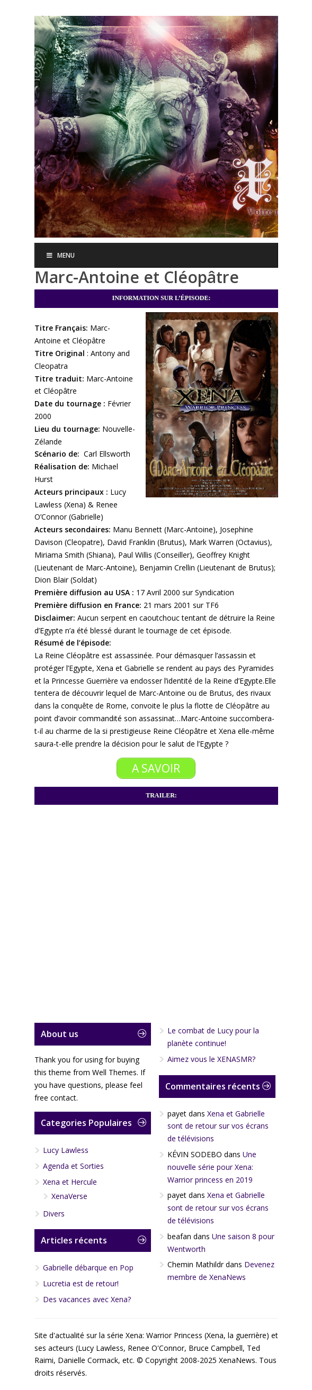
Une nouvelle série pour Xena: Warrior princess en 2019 (211, 1167)
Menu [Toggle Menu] (60, 255)
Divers (54, 1214)
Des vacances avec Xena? (87, 1299)
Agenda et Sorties (73, 1166)
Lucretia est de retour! (81, 1283)
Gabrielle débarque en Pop (88, 1267)
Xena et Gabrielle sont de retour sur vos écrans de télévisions (218, 1126)
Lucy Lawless (65, 1150)
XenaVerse (69, 1196)
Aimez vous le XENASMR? (211, 1059)
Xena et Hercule (70, 1182)
